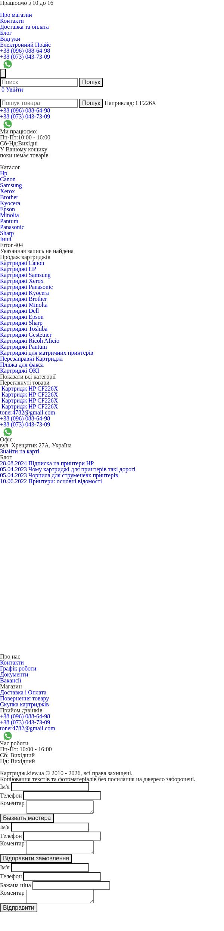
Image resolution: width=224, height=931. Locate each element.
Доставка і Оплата (23, 692)
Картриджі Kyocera (24, 293)
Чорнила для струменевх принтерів (73, 475)
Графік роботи (18, 668)
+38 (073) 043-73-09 (25, 56)
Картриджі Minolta (23, 305)
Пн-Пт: (9, 137)
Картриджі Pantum (23, 346)
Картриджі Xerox (22, 281)
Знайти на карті (19, 451)
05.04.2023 (13, 469)
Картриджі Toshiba (23, 329)
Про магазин (16, 15)
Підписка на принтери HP (61, 463)
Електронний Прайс (25, 44)
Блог (6, 33)
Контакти (12, 21)
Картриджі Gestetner (26, 335)
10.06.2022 (13, 481)
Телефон (11, 795)
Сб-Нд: (9, 143)
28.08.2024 (13, 463)
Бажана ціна (15, 890)
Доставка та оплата (24, 27)
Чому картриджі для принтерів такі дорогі (82, 469)
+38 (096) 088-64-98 (25, 50)
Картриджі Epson (22, 317)
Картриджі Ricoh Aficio (29, 340)
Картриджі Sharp (21, 323)
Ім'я (5, 786)
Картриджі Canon (22, 263)
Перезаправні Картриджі (31, 358)
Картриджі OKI (19, 370)
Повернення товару (24, 698)
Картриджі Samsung (25, 275)
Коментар (12, 803)
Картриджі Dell (19, 311)
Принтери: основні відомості (65, 481)
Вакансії (10, 680)
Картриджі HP (18, 269)
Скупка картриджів (24, 704)
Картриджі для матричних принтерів (46, 352)
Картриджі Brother (23, 299)
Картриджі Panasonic (26, 287)
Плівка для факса (22, 364)
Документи (14, 674)
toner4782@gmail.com (27, 412)
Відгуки (10, 39)
